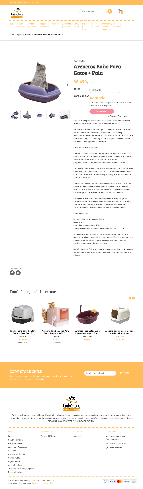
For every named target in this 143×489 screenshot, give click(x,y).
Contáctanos (101, 111)
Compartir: (16, 269)
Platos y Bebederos (32, 25)
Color (76, 89)
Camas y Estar (77, 25)
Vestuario (56, 24)
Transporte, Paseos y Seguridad (107, 26)
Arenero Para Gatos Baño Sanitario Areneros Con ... (87, 332)
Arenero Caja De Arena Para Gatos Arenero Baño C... (55, 332)
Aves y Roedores (95, 25)
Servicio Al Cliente (48, 436)
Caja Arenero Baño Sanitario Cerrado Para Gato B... (23, 332)
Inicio (12, 24)
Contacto (77, 436)
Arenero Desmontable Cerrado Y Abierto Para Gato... (120, 332)
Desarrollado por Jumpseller (42, 483)
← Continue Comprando (118, 116)
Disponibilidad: (80, 96)
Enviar (124, 373)
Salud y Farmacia (21, 25)
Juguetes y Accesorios (44, 25)
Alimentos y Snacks (66, 25)
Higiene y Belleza (85, 26)
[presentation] (11, 86)
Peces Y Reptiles (117, 25)
